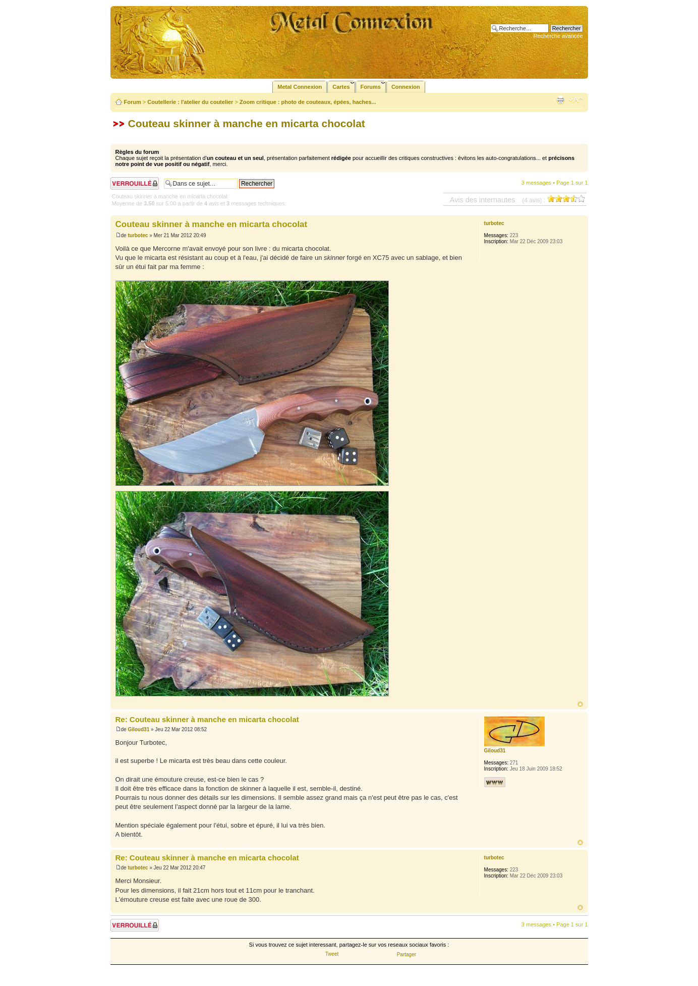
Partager (406, 954)
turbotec (138, 235)
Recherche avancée (558, 36)
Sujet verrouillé (134, 183)
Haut (580, 704)
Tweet (332, 954)
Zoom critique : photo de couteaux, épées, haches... (308, 102)
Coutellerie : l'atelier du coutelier (190, 102)
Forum (132, 102)
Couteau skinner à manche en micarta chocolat (246, 123)
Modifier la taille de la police (575, 99)
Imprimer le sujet (560, 99)
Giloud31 (138, 729)
